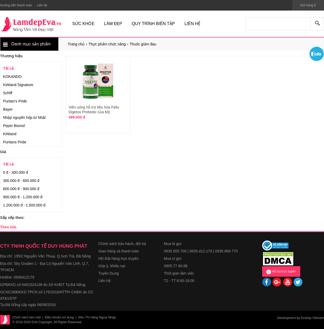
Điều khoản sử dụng (59, 317)
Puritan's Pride (15, 101)
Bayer (8, 109)
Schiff (7, 93)
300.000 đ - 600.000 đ (21, 180)
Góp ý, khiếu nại (111, 266)
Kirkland (10, 134)
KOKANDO (12, 76)
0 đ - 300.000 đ (15, 172)
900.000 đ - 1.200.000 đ (23, 197)
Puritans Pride (14, 142)
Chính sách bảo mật (26, 317)
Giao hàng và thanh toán (118, 251)
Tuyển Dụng (108, 273)
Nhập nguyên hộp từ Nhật (24, 117)
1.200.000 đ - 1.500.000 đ (24, 205)
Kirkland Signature (18, 85)
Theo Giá (9, 227)
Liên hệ (104, 281)
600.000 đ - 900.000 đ (21, 189)
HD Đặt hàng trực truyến (118, 258)
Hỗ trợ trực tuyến (281, 271)
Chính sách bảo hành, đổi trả (122, 244)
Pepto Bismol (14, 126)
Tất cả (8, 68)
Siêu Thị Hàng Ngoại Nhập (97, 317)
